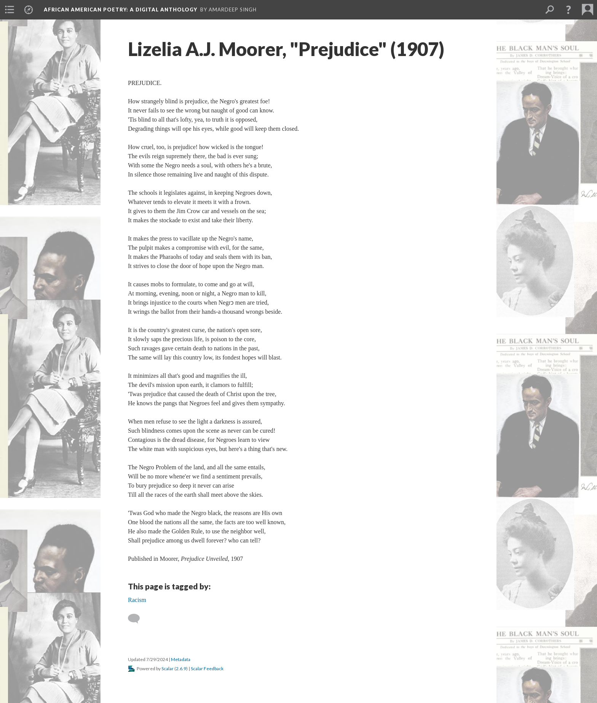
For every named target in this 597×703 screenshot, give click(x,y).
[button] (568, 9)
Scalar (167, 668)
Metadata (180, 659)
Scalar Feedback (207, 668)
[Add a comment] (137, 619)
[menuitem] (9, 9)
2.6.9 (181, 668)
